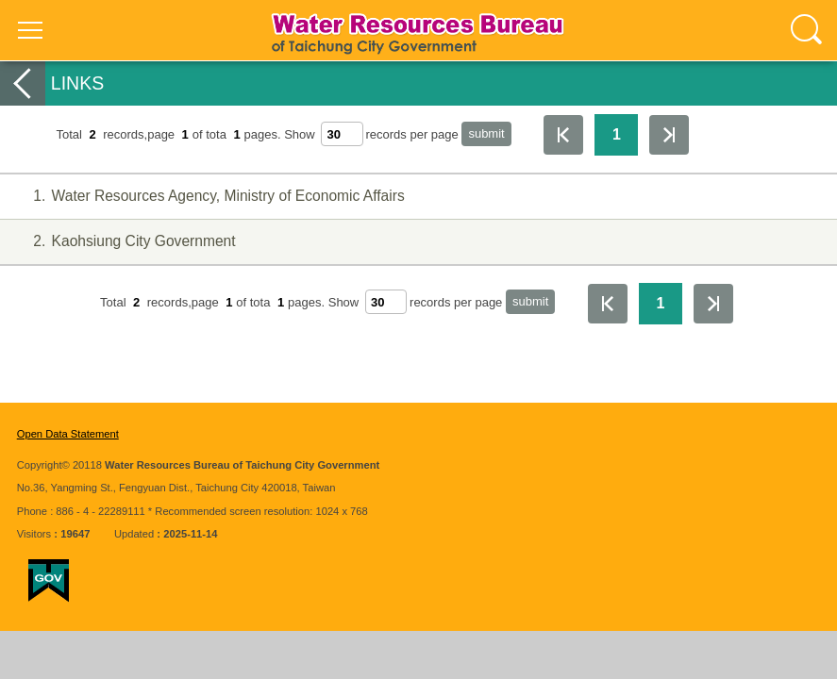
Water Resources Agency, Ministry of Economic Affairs (207, 196)
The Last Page (669, 135)
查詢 (807, 30)
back (22, 83)
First (563, 135)
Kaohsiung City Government (123, 242)
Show (299, 134)
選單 (30, 30)
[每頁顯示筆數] (341, 134)
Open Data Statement (68, 433)
